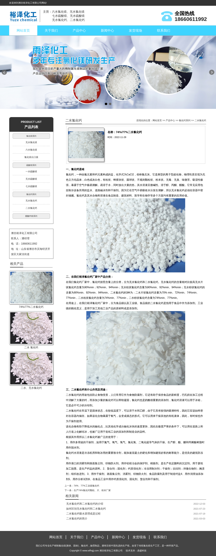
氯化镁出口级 (31, 157)
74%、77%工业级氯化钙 (86, 485)
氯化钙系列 (184, 120)
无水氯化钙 (31, 200)
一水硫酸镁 (31, 171)
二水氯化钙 (200, 120)
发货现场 (135, 30)
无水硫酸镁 (31, 179)
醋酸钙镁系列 (31, 216)
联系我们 (163, 30)
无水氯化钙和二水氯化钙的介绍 (84, 503)
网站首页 (23, 30)
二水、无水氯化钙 (31, 388)
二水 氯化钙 (31, 347)
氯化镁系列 (31, 136)
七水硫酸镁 (31, 186)
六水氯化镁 (31, 149)
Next (211, 72)
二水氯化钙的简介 (76, 518)
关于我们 (51, 30)
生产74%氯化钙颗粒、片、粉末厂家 (92, 490)
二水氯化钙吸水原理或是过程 (83, 513)
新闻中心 (107, 30)
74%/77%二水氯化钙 (31, 307)
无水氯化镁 (31, 142)
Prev (4, 72)
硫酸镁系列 (31, 165)
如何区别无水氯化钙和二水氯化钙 (86, 508)
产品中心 (79, 30)
